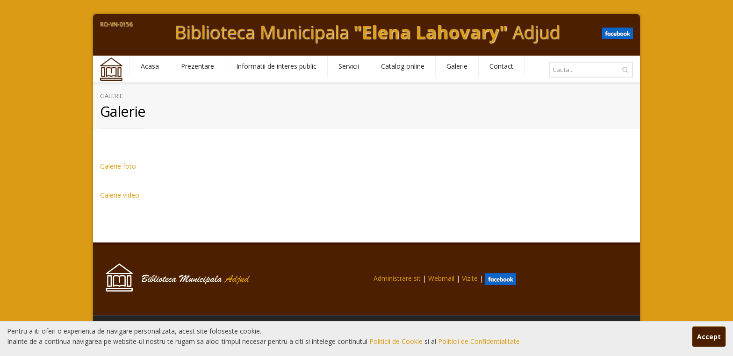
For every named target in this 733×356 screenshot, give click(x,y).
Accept (709, 336)
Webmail (441, 278)
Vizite (470, 278)
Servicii (348, 66)
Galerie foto (118, 166)
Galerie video (119, 195)
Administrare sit (397, 278)
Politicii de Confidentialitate (479, 341)
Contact (501, 66)
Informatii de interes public (276, 66)
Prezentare (197, 66)
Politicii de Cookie (396, 341)
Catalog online (402, 66)
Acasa (150, 66)
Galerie (456, 66)
